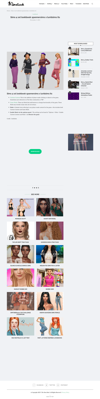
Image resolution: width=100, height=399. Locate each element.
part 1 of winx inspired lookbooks (50, 338)
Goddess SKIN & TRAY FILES (50, 242)
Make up (56, 3)
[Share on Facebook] (32, 188)
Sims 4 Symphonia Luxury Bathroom (86, 49)
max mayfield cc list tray (20, 338)
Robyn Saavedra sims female (50, 312)
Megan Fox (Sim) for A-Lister (50, 265)
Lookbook (35, 14)
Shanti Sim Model (50, 218)
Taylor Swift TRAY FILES (20, 242)
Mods (71, 3)
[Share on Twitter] (34, 188)
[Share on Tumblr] (38, 188)
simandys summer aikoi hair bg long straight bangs (86, 72)
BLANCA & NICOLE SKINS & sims (20, 265)
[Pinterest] (62, 385)
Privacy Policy (65, 392)
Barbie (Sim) (50, 289)
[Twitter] (50, 385)
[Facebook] (38, 385)
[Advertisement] (35, 36)
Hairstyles (41, 3)
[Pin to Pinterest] (36, 188)
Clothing (49, 3)
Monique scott (20, 218)
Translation (78, 3)
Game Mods (13, 102)
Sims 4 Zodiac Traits (87, 60)
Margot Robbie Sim (20, 289)
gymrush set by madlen (80, 141)
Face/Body (64, 3)
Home (8, 11)
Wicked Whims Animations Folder (86, 94)
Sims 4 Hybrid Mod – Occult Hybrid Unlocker (86, 83)
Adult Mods (86, 3)
